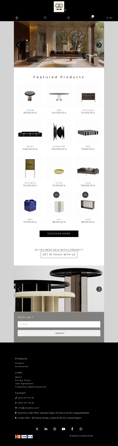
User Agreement (24, 383)
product (19, 363)
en (111, 18)
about (18, 377)
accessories (21, 366)
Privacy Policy (23, 380)
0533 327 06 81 (26, 403)
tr (107, 18)
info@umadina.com (28, 408)
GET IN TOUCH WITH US (59, 254)
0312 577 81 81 (26, 398)
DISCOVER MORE (59, 233)
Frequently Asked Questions (30, 387)
